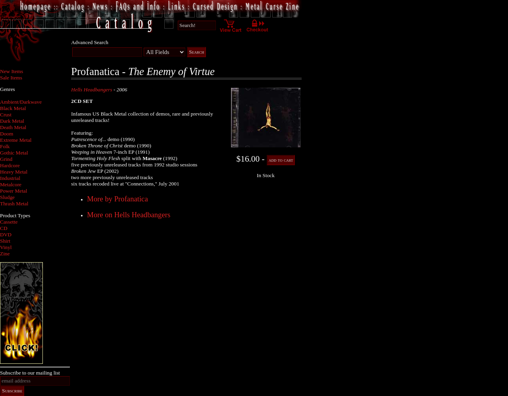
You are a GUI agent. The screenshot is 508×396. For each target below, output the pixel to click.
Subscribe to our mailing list (30, 373)
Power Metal (13, 191)
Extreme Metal (16, 140)
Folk (5, 146)
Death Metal (13, 127)
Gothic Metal (14, 153)
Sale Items (11, 78)
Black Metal (13, 108)
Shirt (5, 241)
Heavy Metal (13, 172)
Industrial (10, 178)
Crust (6, 115)
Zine (5, 254)
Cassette (8, 222)
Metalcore (10, 184)
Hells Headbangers (91, 90)
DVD (6, 235)
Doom (6, 134)
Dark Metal (12, 121)
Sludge (7, 197)
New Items (11, 71)
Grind (6, 159)
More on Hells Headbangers (128, 215)
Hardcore (10, 165)
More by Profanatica (117, 199)
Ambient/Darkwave (21, 102)
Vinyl (6, 247)
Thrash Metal (14, 204)
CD (4, 228)
